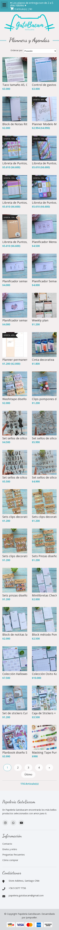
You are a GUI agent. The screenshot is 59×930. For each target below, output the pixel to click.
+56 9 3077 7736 (17, 888)
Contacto (7, 843)
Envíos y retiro (9, 849)
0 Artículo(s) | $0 (23, 9)
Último (28, 774)
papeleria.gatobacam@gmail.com (26, 895)
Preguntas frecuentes (13, 854)
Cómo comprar (10, 860)
